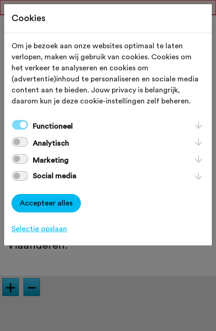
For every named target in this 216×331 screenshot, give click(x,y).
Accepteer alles (46, 203)
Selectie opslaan (39, 229)
